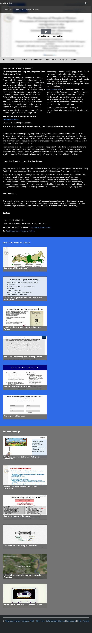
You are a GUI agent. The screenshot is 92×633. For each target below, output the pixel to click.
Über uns (40, 621)
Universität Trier (10, 120)
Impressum (71, 621)
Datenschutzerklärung (55, 621)
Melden (74, 60)
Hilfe (79, 621)
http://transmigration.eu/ (39, 227)
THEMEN (8, 10)
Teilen (23, 60)
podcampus (6, 3)
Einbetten (51, 60)
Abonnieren (36, 60)
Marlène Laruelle (54, 90)
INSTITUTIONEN (32, 10)
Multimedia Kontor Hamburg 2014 (19, 621)
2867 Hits (13, 60)
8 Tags (63, 60)
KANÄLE (19, 10)
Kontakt (86, 621)
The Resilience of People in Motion (20, 231)
